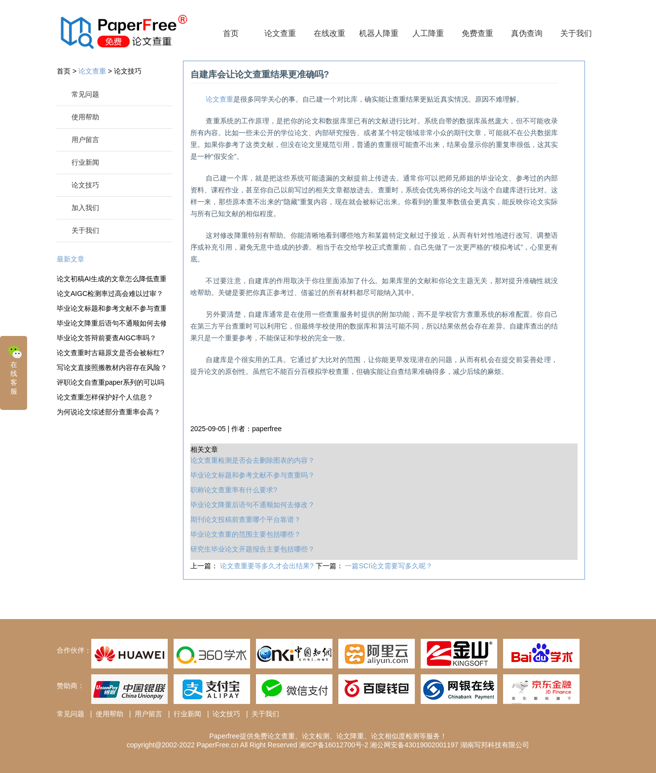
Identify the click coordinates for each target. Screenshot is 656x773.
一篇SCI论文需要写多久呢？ (388, 566)
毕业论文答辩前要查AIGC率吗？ (106, 338)
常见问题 (85, 94)
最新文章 (70, 259)
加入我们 (85, 208)
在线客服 (14, 369)
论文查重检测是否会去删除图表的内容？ (252, 460)
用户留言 (85, 140)
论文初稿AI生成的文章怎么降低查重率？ (111, 279)
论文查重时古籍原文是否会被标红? (110, 353)
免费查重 (477, 33)
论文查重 (280, 33)
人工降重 (428, 33)
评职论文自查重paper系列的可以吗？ (111, 382)
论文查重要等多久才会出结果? (268, 566)
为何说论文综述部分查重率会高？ (108, 412)
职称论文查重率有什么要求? (233, 490)
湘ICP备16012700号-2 (333, 745)
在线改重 (329, 33)
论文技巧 (128, 71)
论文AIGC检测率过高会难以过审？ (110, 293)
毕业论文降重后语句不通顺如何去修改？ (111, 323)
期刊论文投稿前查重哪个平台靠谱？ (245, 519)
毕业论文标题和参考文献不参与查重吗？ (111, 308)
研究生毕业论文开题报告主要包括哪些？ (252, 549)
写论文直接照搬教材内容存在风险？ (111, 367)
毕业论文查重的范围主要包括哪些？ (245, 534)
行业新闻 (85, 162)
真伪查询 (527, 33)
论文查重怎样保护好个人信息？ (105, 397)
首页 (231, 33)
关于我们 (576, 33)
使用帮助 (85, 117)
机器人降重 (379, 33)
